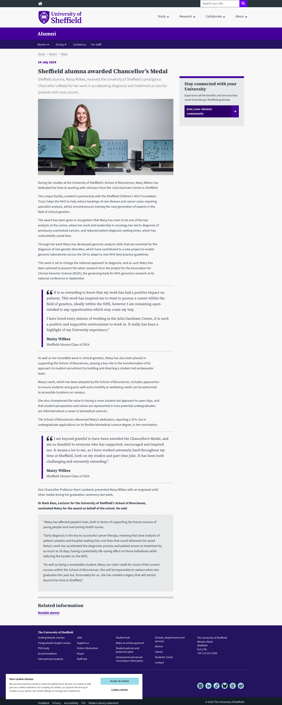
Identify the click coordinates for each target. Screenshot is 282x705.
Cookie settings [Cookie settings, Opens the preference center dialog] (119, 689)
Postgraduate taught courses (54, 643)
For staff (96, 44)
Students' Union (164, 657)
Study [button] (162, 16)
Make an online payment (130, 643)
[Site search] (243, 3)
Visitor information (87, 648)
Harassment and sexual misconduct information (129, 659)
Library (159, 652)
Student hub (123, 638)
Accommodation (47, 654)
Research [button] (185, 16)
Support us (83, 643)
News (64, 54)
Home (41, 54)
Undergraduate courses (51, 638)
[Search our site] (219, 3)
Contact (159, 663)
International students (50, 659)
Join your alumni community (199, 111)
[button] (44, 44)
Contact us (79, 44)
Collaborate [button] (214, 16)
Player (80, 654)
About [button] (240, 16)
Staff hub (82, 659)
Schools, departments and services (170, 639)
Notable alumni (49, 613)
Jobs (79, 638)
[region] (74, 686)
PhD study (43, 648)
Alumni (46, 33)
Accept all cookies (119, 681)
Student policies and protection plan (127, 650)
